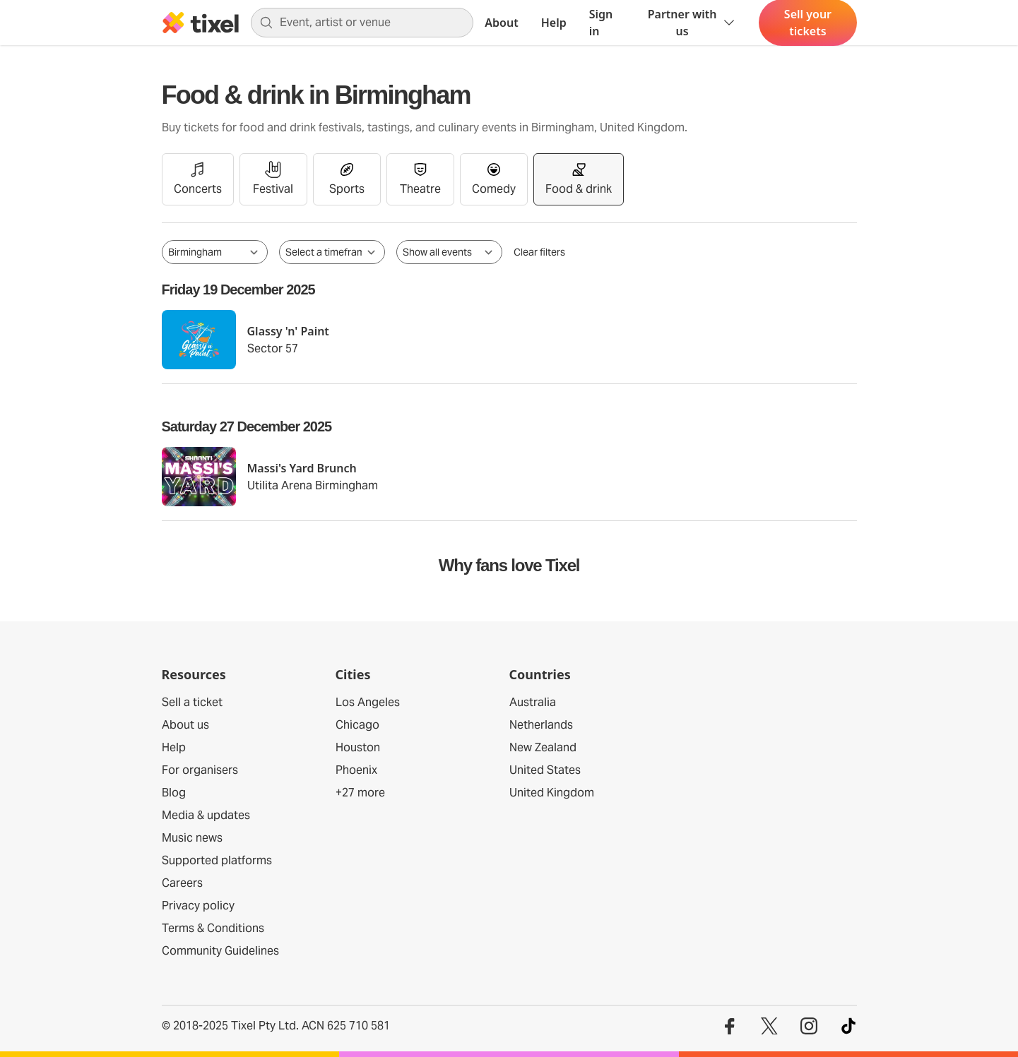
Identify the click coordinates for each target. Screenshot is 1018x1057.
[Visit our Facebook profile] (729, 1026)
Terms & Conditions (213, 928)
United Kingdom (551, 792)
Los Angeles (368, 702)
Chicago (357, 724)
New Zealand (542, 747)
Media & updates (206, 815)
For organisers (200, 770)
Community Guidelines (220, 950)
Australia (532, 702)
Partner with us (692, 22)
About (501, 22)
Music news (192, 837)
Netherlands (541, 724)
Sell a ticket (192, 702)
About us (185, 724)
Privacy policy (198, 905)
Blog (174, 792)
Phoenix (356, 770)
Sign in (601, 22)
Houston (358, 747)
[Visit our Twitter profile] (769, 1026)
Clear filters (539, 252)
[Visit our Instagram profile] (808, 1026)
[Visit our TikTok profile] (848, 1026)
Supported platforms (217, 860)
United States (545, 770)
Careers (182, 883)
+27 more (360, 792)
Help (554, 22)
